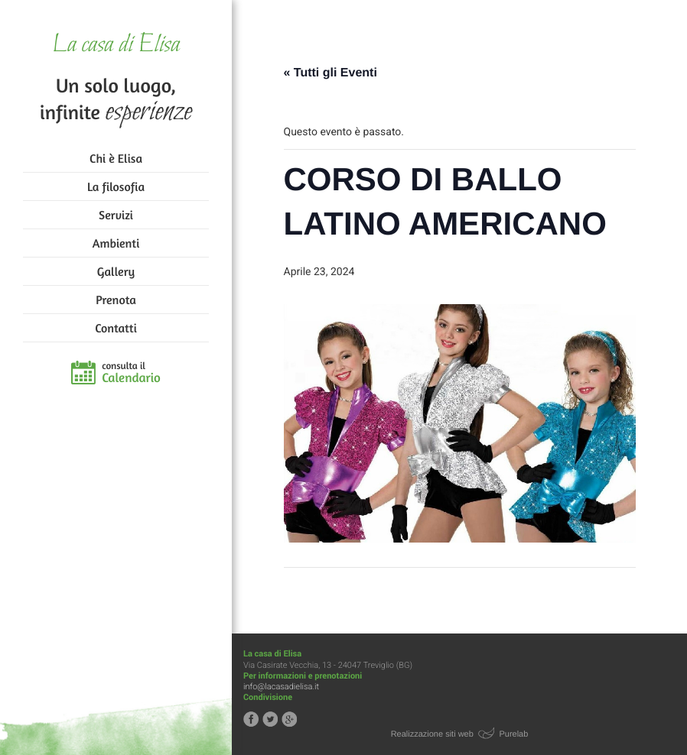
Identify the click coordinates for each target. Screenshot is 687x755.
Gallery (116, 271)
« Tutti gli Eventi (330, 72)
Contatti (115, 327)
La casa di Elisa (116, 45)
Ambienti (116, 243)
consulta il (131, 373)
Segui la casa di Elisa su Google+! (289, 719)
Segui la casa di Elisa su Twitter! (270, 719)
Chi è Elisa (116, 158)
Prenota (116, 299)
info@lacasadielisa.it (281, 687)
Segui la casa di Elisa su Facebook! (251, 719)
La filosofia (116, 186)
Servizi (116, 214)
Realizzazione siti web (432, 734)
